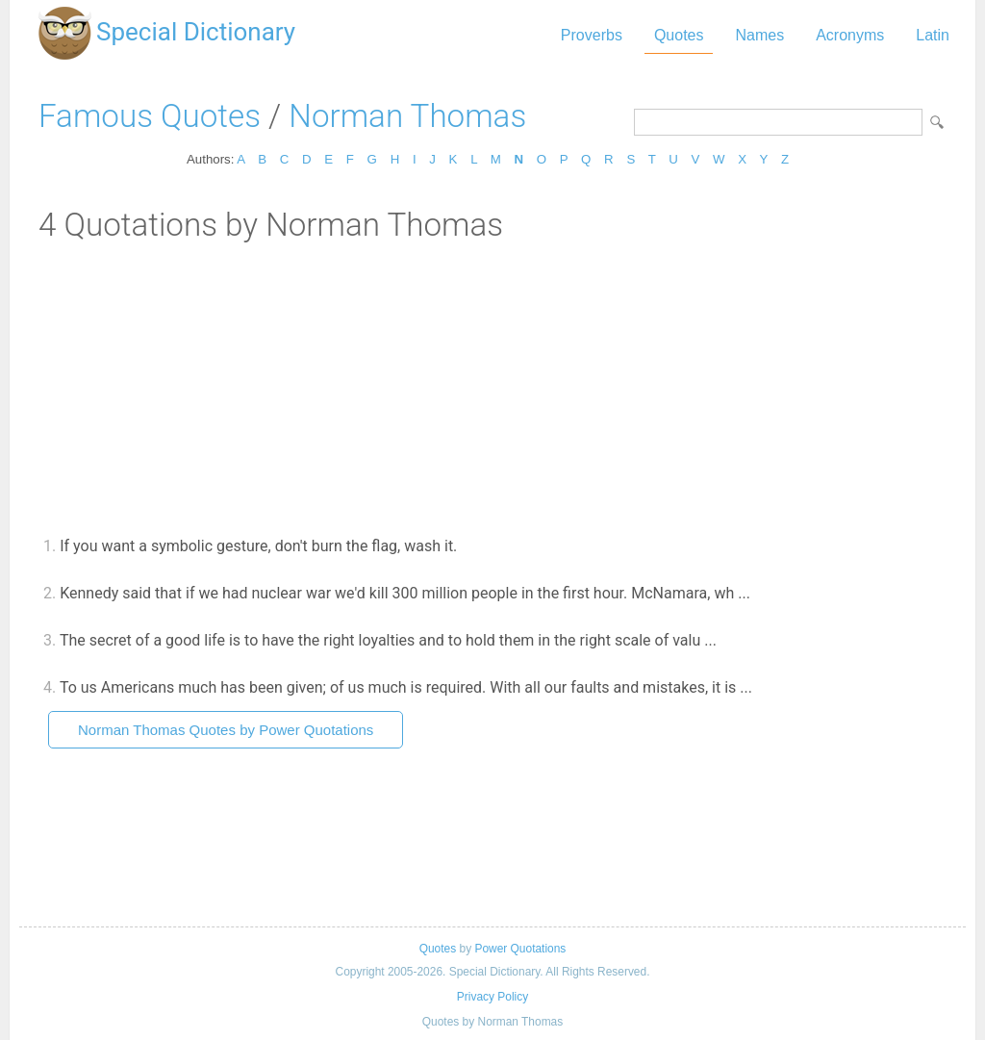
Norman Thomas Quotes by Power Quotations (225, 730)
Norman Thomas (407, 116)
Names (759, 35)
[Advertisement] (492, 387)
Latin (932, 35)
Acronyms (850, 35)
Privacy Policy (492, 996)
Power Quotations (520, 948)
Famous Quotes (149, 116)
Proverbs (591, 35)
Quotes (679, 35)
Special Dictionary (195, 31)
